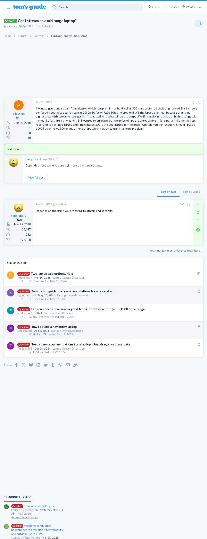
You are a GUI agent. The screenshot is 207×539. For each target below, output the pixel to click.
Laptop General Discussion (69, 286)
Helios (49, 26)
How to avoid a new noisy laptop (54, 339)
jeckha (21, 326)
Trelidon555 (25, 365)
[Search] (97, 7)
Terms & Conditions (142, 533)
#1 (133, 102)
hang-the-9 (33, 167)
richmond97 (25, 286)
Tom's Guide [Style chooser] (173, 516)
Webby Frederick (38, 329)
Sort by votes (125, 200)
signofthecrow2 (27, 303)
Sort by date (103, 200)
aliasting (12, 26)
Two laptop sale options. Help (52, 282)
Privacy (114, 533)
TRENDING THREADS (155, 222)
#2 (122, 213)
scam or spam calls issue (170, 231)
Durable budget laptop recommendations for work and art (72, 300)
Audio (152, 270)
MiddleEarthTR (37, 347)
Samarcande (25, 343)
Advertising (59, 533)
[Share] (127, 103)
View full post (36, 186)
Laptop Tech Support (161, 290)
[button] (8, 7)
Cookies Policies (88, 533)
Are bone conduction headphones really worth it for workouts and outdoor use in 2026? (174, 255)
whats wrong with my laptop (173, 279)
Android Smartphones (162, 243)
